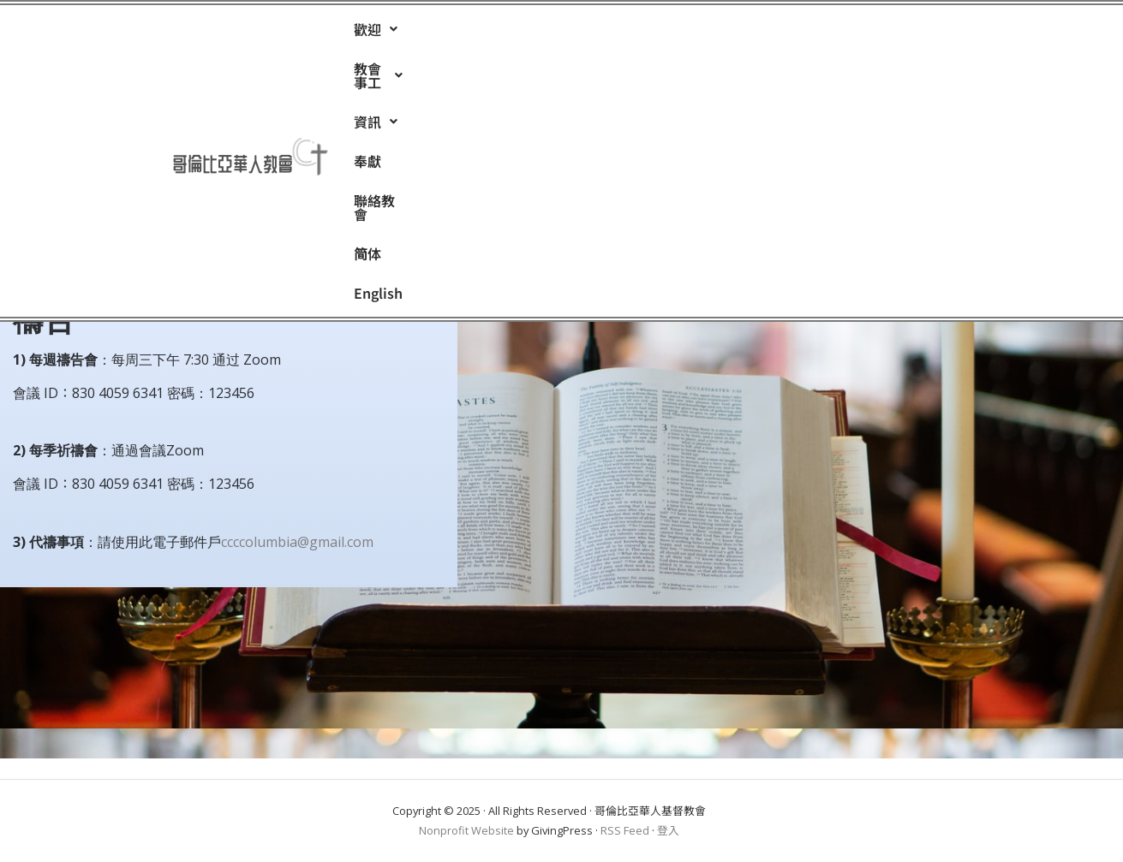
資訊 (542, 32)
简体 (736, 32)
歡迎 (375, 32)
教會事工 (458, 32)
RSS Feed (624, 830)
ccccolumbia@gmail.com (297, 541)
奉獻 (603, 32)
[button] (375, 32)
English (800, 32)
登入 (668, 830)
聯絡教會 (669, 32)
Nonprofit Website (466, 830)
